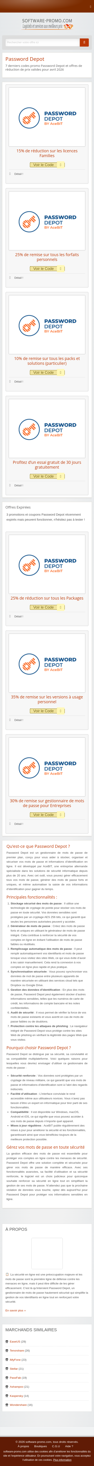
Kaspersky (16, 1395)
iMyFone (15, 1359)
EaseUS (15, 1341)
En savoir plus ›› (15, 1310)
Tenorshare (17, 1350)
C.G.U (56, 1446)
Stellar (14, 1368)
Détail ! (16, 173)
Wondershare (18, 1404)
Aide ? (69, 1446)
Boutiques (40, 1446)
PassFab (15, 1377)
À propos (23, 1446)
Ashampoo (16, 1386)
